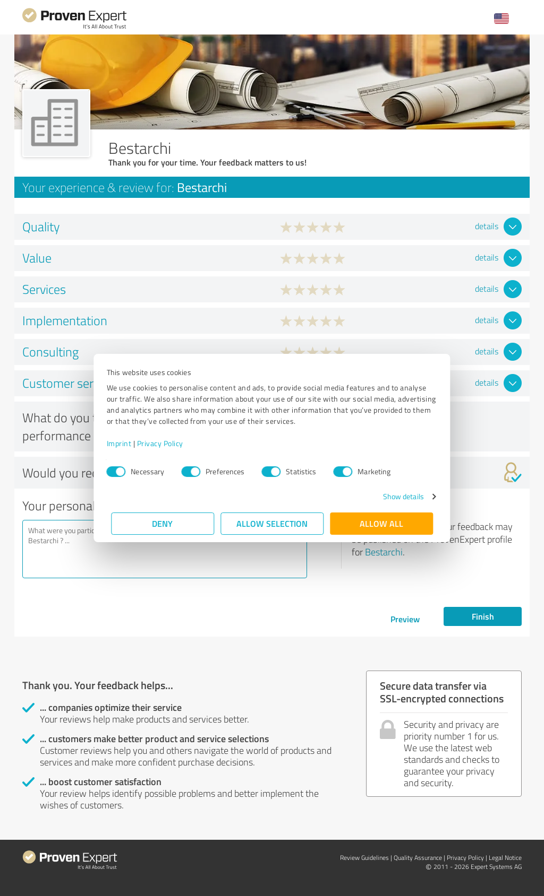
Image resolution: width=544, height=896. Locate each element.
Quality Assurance (418, 857)
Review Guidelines (364, 857)
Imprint (123, 443)
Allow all (381, 523)
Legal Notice (505, 857)
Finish (483, 616)
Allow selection (272, 523)
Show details (398, 496)
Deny (162, 523)
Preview (405, 619)
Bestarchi (384, 551)
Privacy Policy (164, 443)
